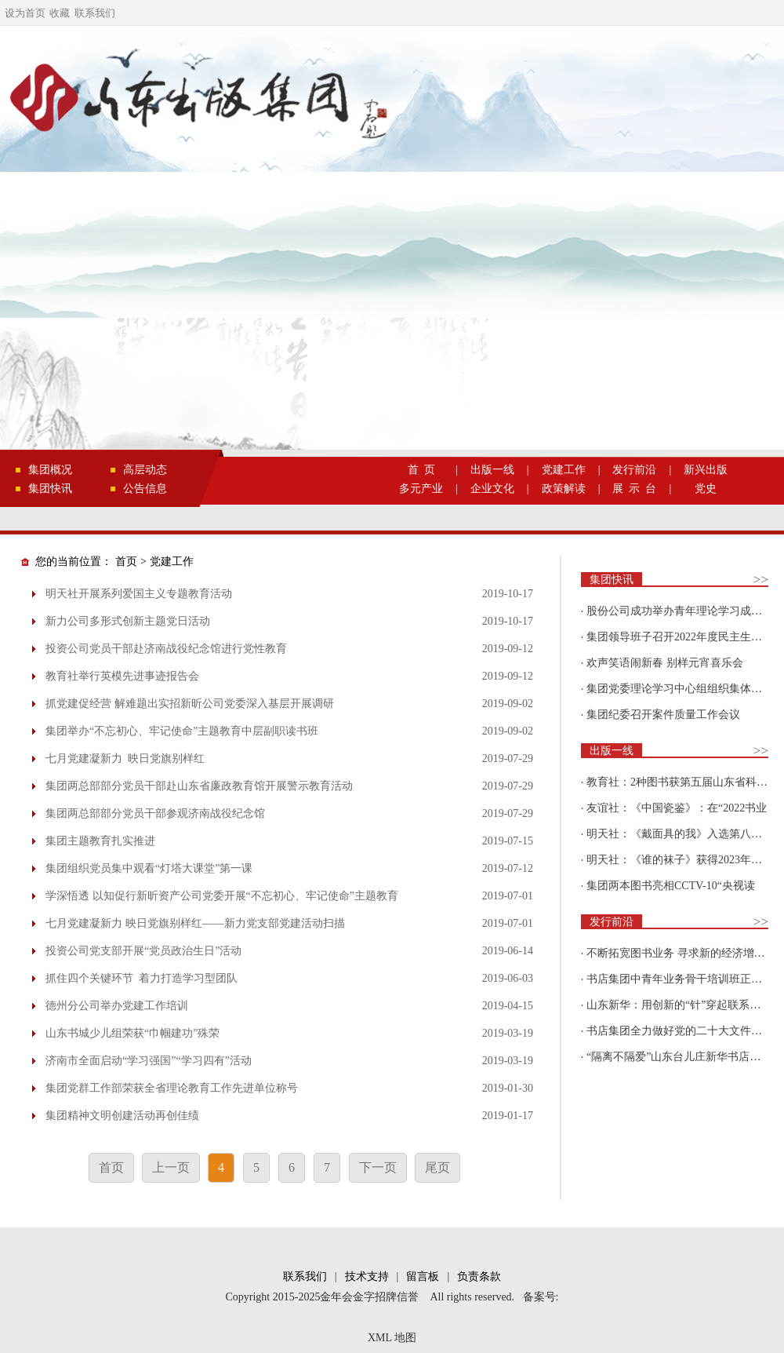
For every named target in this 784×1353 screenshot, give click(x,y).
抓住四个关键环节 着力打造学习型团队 (141, 978)
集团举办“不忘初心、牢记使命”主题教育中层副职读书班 (181, 731)
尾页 (437, 1167)
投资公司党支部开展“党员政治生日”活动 (143, 951)
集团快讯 (50, 488)
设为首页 (25, 13)
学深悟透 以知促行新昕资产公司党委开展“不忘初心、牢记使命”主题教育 (221, 896)
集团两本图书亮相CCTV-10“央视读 (670, 886)
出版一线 (492, 470)
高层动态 (145, 470)
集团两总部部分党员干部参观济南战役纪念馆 (155, 813)
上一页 (171, 1167)
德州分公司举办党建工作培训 (116, 1006)
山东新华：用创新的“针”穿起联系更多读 (684, 1005)
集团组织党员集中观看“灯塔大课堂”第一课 (148, 868)
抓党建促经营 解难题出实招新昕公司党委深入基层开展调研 (189, 703)
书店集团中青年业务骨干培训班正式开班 (685, 979)
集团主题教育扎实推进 (100, 841)
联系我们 (94, 13)
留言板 (422, 1276)
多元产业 (421, 488)
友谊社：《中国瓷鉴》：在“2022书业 (676, 808)
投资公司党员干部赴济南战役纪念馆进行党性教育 (166, 649)
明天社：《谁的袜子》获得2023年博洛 (679, 860)
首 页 (421, 470)
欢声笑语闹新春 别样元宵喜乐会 (664, 663)
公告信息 (145, 488)
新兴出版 (706, 470)
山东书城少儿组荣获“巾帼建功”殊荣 (132, 1033)
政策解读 (564, 488)
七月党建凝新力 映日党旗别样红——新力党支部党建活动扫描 (195, 923)
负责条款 (479, 1276)
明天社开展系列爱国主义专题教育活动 (138, 594)
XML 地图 (392, 1338)
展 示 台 (634, 488)
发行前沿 (634, 470)
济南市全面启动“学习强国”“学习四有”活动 (148, 1061)
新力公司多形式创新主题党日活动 (127, 621)
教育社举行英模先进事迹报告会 (122, 676)
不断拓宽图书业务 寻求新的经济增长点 (681, 953)
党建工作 (564, 470)
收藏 (59, 13)
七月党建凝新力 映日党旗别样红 (125, 758)
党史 (706, 488)
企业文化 (492, 488)
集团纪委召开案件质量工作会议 (663, 714)
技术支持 (367, 1276)
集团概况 (50, 470)
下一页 (378, 1167)
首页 (126, 561)
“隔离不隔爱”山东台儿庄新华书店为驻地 (684, 1057)
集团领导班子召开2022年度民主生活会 (679, 637)
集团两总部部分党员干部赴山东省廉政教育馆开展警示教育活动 (199, 786)
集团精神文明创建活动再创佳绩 (122, 1115)
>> (760, 579)
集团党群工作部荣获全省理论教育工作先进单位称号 (171, 1088)
